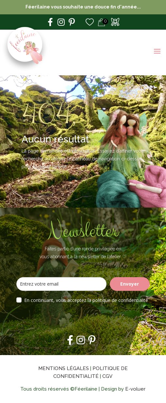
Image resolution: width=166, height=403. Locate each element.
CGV (107, 376)
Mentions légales (63, 368)
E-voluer (135, 389)
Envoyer (129, 284)
